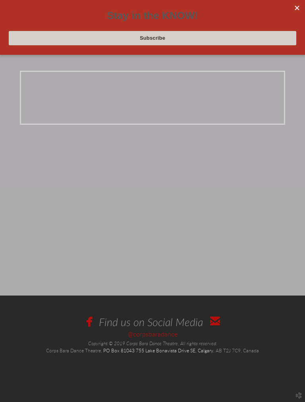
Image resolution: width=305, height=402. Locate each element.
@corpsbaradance (153, 334)
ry (205, 351)
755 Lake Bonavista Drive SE (165, 351)
